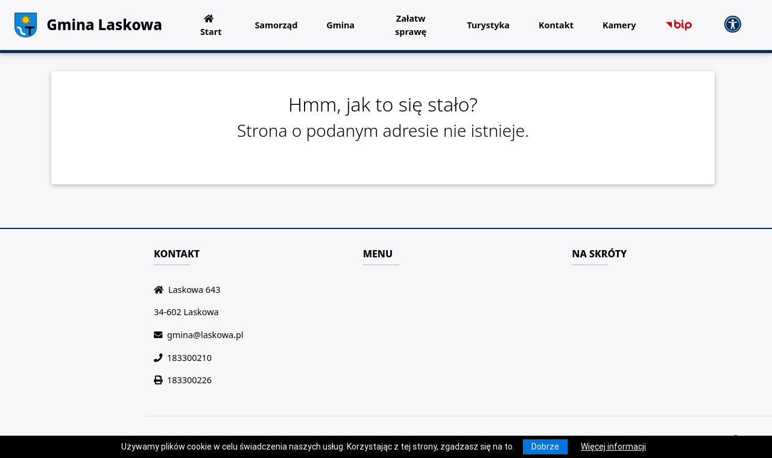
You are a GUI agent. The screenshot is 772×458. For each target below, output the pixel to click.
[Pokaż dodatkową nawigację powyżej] (732, 25)
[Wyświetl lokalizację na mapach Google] (161, 289)
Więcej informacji (613, 446)
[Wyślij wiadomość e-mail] (160, 334)
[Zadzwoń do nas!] (160, 357)
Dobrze (545, 446)
